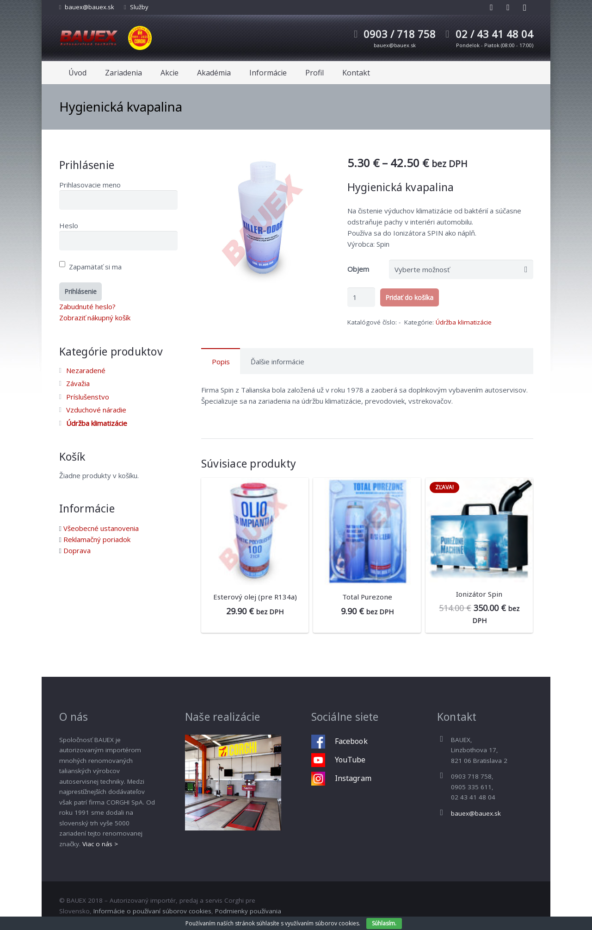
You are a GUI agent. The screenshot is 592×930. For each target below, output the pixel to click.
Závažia (78, 383)
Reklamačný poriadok (96, 539)
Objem (358, 269)
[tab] (220, 361)
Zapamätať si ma (90, 266)
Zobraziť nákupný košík (94, 317)
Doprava (77, 550)
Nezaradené (85, 370)
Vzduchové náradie (96, 409)
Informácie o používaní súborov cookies (152, 911)
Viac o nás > (100, 844)
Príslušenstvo (87, 396)
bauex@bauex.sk (89, 7)
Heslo (68, 225)
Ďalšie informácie (277, 361)
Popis (221, 361)
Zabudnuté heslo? (87, 306)
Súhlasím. (384, 923)
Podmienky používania (248, 911)
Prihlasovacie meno (90, 184)
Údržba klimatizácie (464, 322)
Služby (139, 7)
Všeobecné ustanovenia (101, 528)
